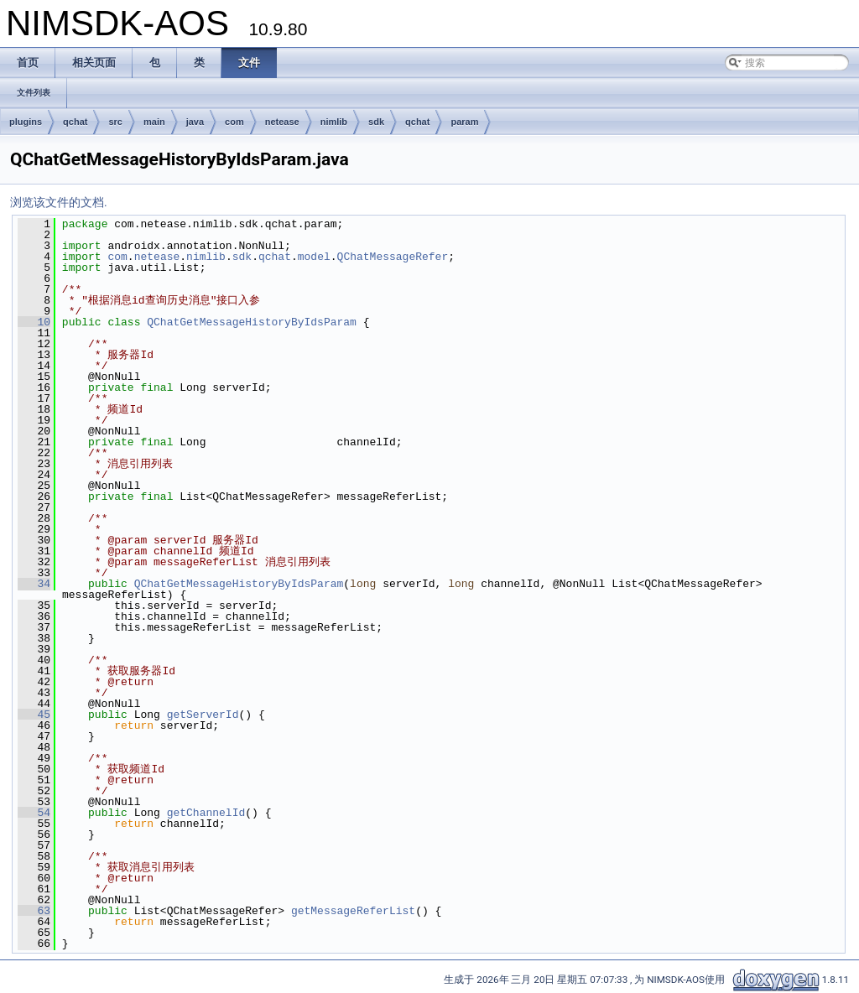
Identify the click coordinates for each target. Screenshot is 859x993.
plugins (25, 122)
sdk (376, 122)
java (195, 122)
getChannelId (206, 812)
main (154, 122)
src (115, 122)
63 (34, 910)
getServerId (203, 714)
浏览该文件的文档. (58, 202)
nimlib (333, 122)
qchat (75, 122)
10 (34, 322)
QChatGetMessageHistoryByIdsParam (252, 322)
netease (282, 122)
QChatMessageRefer (393, 256)
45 (34, 714)
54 (34, 812)
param (464, 122)
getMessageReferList (353, 910)
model (314, 256)
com (234, 122)
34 (34, 583)
